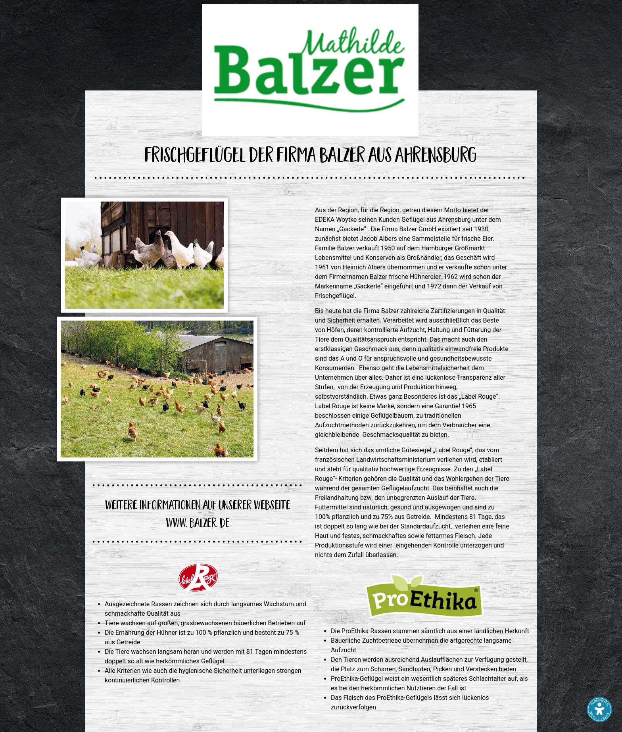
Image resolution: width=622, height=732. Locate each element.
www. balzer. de (198, 524)
